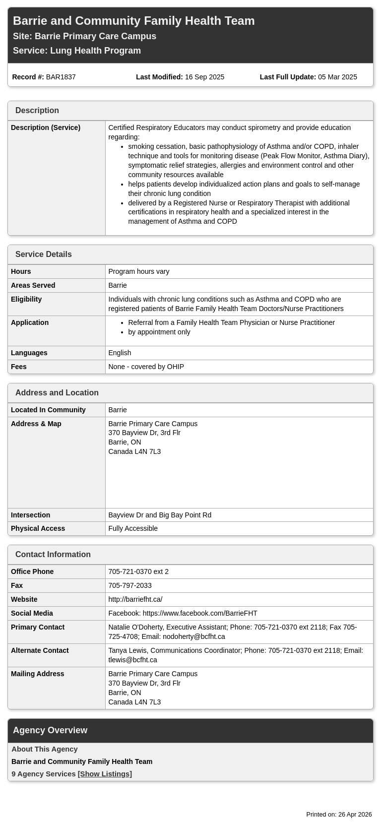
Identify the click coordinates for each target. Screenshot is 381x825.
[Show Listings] (105, 774)
